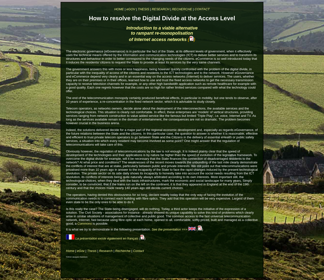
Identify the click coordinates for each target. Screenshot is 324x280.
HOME (119, 9)
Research (106, 251)
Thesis (91, 251)
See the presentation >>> (170, 229)
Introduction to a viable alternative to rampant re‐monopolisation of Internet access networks (162, 34)
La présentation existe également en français (107, 238)
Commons (84, 223)
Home (70, 251)
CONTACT (202, 9)
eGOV (130, 9)
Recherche (122, 251)
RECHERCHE (182, 9)
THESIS (143, 9)
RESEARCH (160, 9)
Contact (138, 251)
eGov (80, 251)
